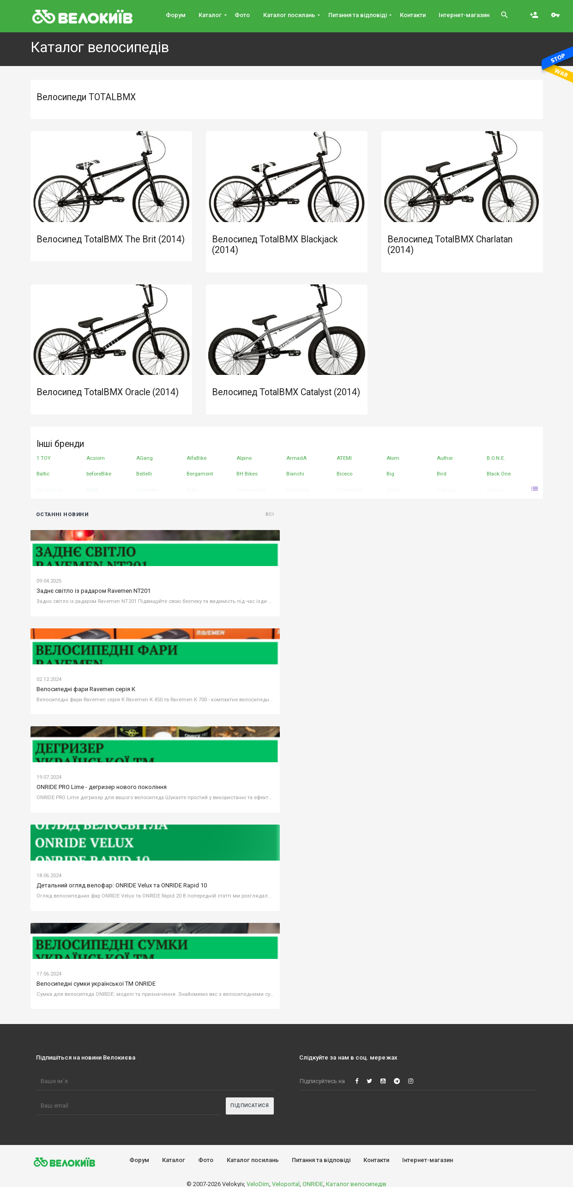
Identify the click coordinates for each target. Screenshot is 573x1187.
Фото (205, 1160)
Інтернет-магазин (427, 1160)
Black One (499, 473)
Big (390, 473)
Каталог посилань (253, 1160)
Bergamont (200, 473)
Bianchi (295, 473)
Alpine (244, 458)
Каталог (173, 1160)
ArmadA (296, 458)
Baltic (42, 473)
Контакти (376, 1160)
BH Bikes (247, 473)
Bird (441, 473)
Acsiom (95, 458)
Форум (139, 1160)
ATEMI (344, 458)
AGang (144, 458)
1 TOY (43, 458)
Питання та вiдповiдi (321, 1160)
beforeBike (98, 473)
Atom (392, 458)
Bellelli (144, 473)
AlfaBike (196, 458)
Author (445, 458)
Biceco (344, 473)
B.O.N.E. (496, 458)
